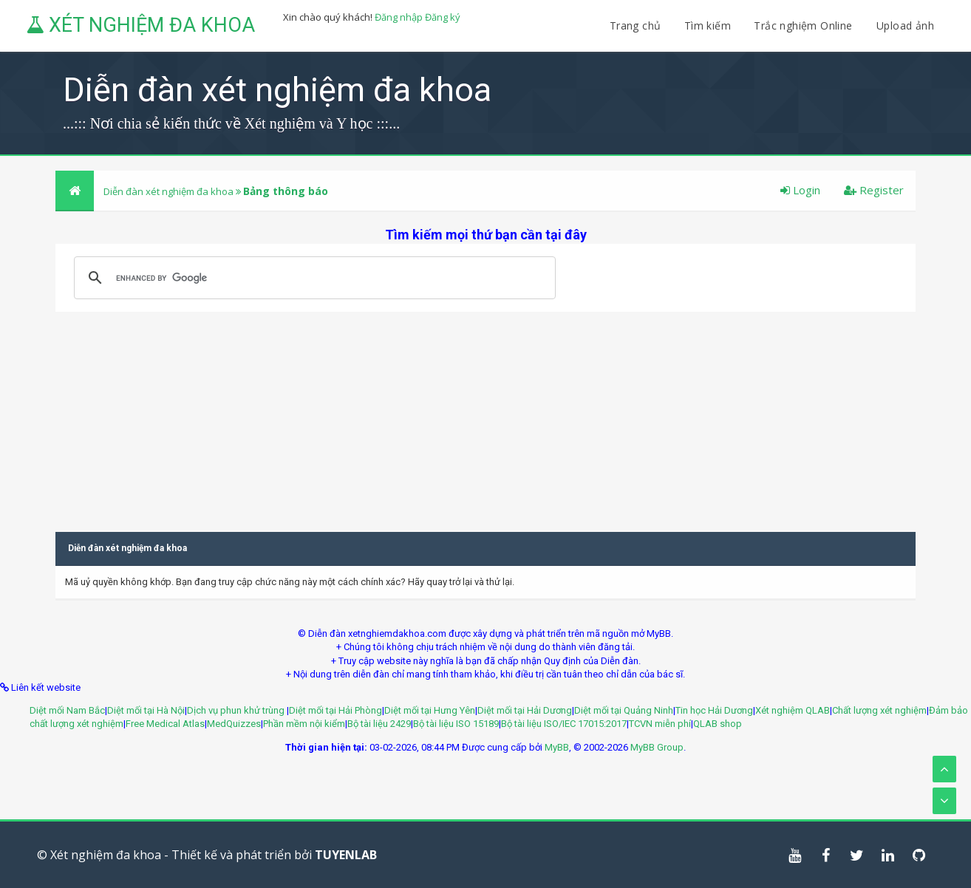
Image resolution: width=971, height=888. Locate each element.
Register (874, 189)
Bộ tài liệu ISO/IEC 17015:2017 (564, 723)
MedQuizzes (234, 723)
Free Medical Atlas (165, 723)
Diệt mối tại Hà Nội (146, 710)
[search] (312, 278)
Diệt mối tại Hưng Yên (429, 710)
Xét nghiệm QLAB (792, 710)
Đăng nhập (399, 17)
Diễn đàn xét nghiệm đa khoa (169, 191)
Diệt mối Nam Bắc (67, 710)
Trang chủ (635, 25)
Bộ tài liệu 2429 (379, 723)
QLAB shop (717, 723)
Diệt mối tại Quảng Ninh (623, 710)
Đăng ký (442, 17)
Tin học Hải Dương (714, 710)
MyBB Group (657, 747)
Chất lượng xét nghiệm (879, 710)
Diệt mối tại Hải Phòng (335, 710)
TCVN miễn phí (660, 723)
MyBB (557, 747)
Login (800, 189)
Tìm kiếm (707, 25)
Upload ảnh (905, 25)
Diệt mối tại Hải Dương (524, 710)
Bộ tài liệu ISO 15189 (456, 723)
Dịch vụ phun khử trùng (237, 710)
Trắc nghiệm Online (805, 25)
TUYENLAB (346, 855)
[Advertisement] (485, 415)
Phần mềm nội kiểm (304, 723)
